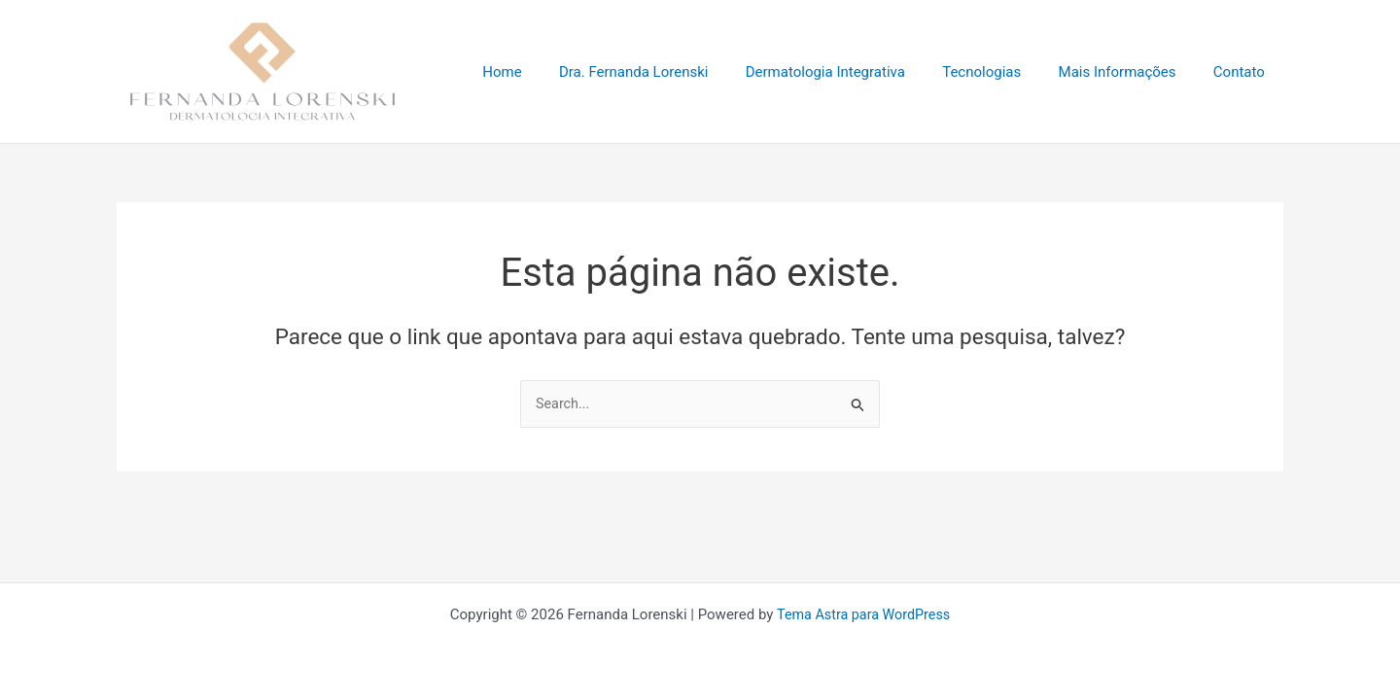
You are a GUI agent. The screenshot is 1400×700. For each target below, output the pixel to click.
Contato (1243, 72)
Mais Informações (1129, 72)
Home (546, 72)
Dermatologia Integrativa (853, 72)
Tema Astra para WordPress (863, 614)
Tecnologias (1001, 72)
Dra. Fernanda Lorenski (670, 72)
